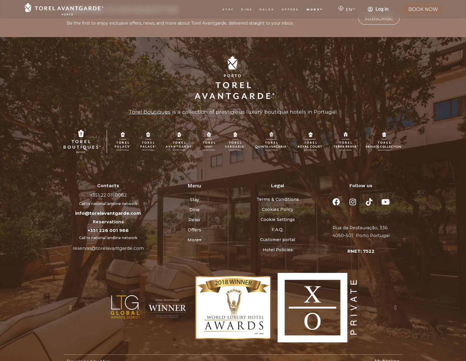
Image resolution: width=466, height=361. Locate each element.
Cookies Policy (277, 209)
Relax (266, 9)
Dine (246, 9)
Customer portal (277, 239)
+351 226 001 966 (108, 230)
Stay (228, 9)
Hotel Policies (278, 249)
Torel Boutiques (150, 112)
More (314, 9)
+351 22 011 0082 (108, 195)
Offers (290, 9)
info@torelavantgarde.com (108, 213)
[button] (71, 308)
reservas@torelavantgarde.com (108, 248)
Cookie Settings (278, 219)
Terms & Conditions (277, 199)
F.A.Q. (278, 229)
